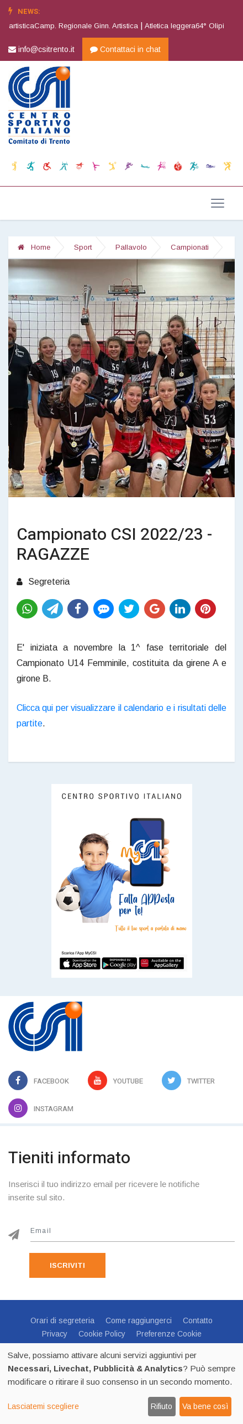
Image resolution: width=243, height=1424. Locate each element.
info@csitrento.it (41, 49)
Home (34, 247)
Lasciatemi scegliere (43, 1406)
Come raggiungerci (138, 1320)
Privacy (54, 1333)
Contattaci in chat (125, 49)
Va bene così (205, 1406)
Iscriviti (67, 1265)
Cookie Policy (101, 1333)
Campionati (190, 247)
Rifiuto (161, 1406)
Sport (83, 247)
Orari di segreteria (62, 1320)
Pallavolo (131, 247)
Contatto (198, 1320)
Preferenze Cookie (169, 1333)
